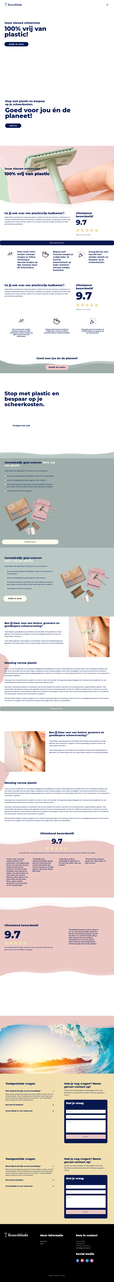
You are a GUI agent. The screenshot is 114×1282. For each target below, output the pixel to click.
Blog (42, 1243)
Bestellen (43, 1241)
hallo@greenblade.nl (83, 1248)
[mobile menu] (107, 4)
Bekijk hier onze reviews (83, 235)
